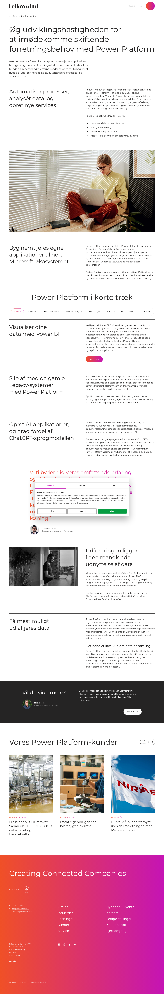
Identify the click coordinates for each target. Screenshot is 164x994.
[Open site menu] (150, 6)
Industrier (65, 913)
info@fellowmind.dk (20, 909)
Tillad (112, 511)
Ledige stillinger (118, 919)
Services (64, 931)
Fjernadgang (116, 931)
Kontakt (12, 961)
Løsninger (66, 919)
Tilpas (82, 511)
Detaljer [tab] (82, 485)
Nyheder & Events (120, 907)
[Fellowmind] (24, 6)
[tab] (17, 311)
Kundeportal (116, 925)
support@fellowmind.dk (22, 912)
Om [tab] (113, 485)
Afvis (52, 511)
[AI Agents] (132, 5)
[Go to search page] (141, 5)
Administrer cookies (17, 983)
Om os (63, 907)
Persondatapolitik (38, 983)
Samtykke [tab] (50, 485)
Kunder (63, 925)
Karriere (112, 913)
